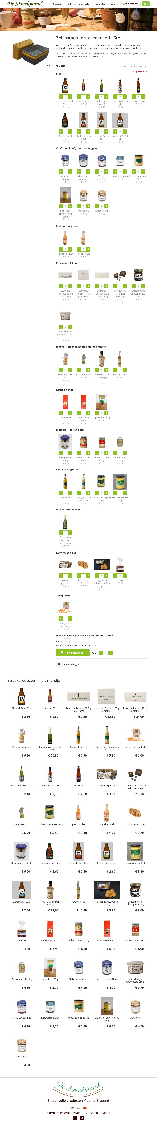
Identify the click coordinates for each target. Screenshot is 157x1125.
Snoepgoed (63, 595)
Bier (58, 73)
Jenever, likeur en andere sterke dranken (81, 346)
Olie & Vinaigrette (67, 469)
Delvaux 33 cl (138, 103)
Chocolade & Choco (67, 263)
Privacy (76, 1112)
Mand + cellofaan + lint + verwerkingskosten (84, 635)
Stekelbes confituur (65, 179)
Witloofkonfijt (102, 212)
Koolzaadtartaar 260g (120, 500)
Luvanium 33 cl (83, 103)
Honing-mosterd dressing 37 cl (83, 500)
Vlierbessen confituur (83, 179)
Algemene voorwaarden (58, 1112)
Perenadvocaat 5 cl (65, 377)
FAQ (85, 1112)
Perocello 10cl (120, 376)
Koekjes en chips (66, 552)
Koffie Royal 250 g (65, 420)
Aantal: (59, 641)
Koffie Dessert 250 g (83, 420)
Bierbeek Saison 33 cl (102, 139)
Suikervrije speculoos (65, 583)
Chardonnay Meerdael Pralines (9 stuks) (120, 296)
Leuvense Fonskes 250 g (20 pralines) (102, 295)
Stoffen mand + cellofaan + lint (76, 645)
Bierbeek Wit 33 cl (120, 139)
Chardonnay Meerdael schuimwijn (65, 542)
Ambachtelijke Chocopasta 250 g (65, 336)
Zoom (47, 65)
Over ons (95, 1112)
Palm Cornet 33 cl (120, 104)
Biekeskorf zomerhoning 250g (65, 215)
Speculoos (120, 582)
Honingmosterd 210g (65, 460)
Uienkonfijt (83, 212)
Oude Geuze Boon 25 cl (102, 104)
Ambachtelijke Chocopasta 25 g (138, 295)
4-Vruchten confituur (102, 179)
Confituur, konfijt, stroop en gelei (76, 148)
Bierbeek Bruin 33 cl (83, 139)
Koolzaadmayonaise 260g (102, 500)
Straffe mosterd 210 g (102, 460)
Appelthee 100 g (102, 419)
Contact (106, 1112)
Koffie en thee (64, 389)
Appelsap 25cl (83, 255)
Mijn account (130, 3)
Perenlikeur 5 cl (83, 376)
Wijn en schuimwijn (68, 509)
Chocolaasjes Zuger (83, 583)
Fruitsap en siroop (67, 226)
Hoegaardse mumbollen (65, 626)
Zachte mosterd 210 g (83, 460)
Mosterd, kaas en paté (70, 429)
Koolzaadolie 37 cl (65, 500)
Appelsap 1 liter (65, 255)
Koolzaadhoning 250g (138, 179)
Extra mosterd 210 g (120, 460)
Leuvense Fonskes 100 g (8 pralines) (83, 295)
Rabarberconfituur (120, 178)
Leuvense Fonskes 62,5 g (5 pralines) (65, 295)
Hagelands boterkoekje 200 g (102, 585)
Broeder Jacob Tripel (65, 139)
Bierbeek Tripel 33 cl (65, 104)
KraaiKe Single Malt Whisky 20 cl (102, 379)
